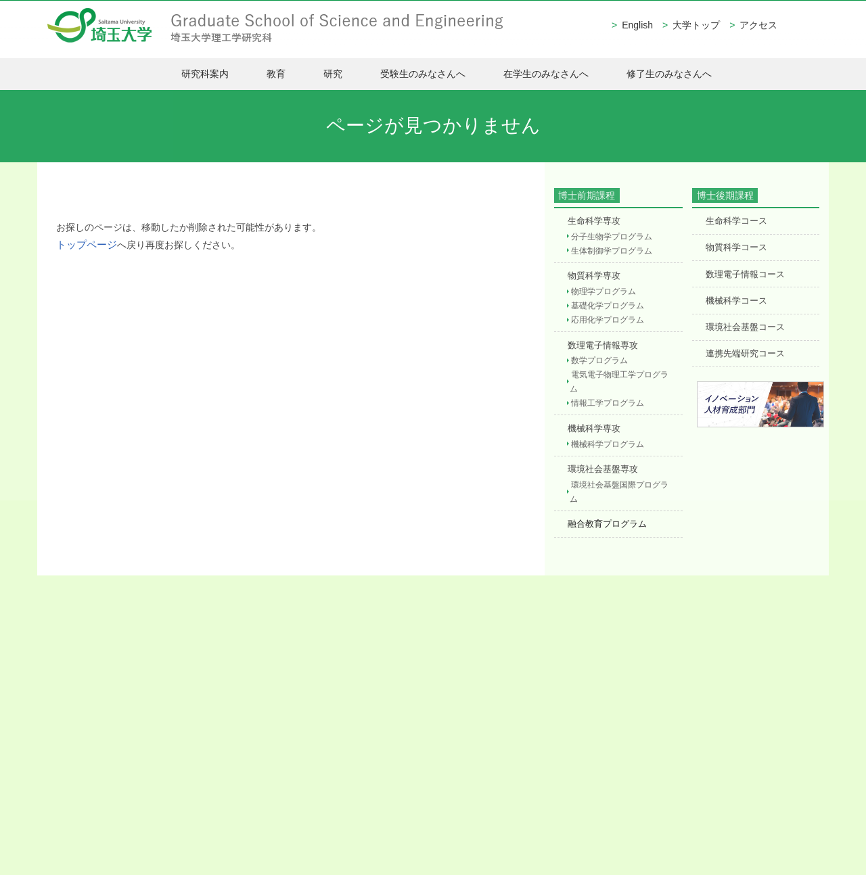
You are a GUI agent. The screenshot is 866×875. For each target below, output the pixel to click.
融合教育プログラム (605, 513)
